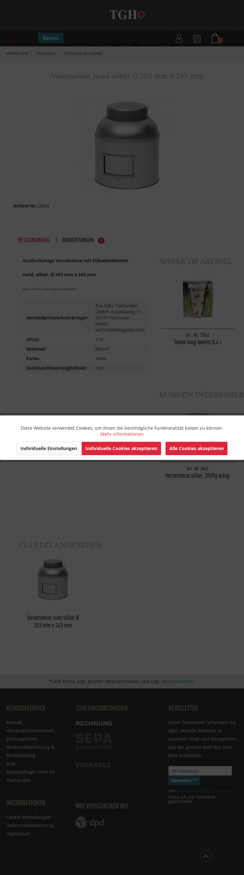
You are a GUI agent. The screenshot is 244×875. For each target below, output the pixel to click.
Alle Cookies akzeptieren (196, 448)
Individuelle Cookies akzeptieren (121, 448)
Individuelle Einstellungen (48, 448)
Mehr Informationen (122, 434)
